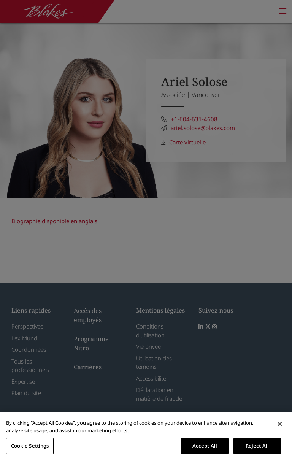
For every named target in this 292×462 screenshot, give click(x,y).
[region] (146, 437)
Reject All (257, 445)
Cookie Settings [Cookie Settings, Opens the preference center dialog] (30, 445)
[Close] (279, 424)
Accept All (204, 445)
